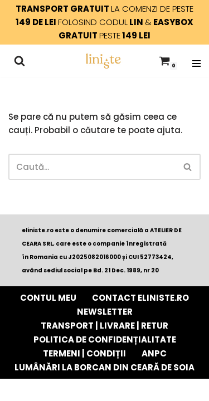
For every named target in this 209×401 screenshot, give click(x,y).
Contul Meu (48, 298)
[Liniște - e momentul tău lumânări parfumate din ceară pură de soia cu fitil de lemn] (103, 60)
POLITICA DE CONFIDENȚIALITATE (104, 339)
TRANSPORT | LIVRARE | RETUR (104, 325)
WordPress (150, 389)
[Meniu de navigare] (196, 61)
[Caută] (19, 60)
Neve (45, 389)
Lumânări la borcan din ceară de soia (104, 367)
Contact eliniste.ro (140, 298)
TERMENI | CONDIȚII (84, 353)
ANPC (154, 353)
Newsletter (105, 311)
